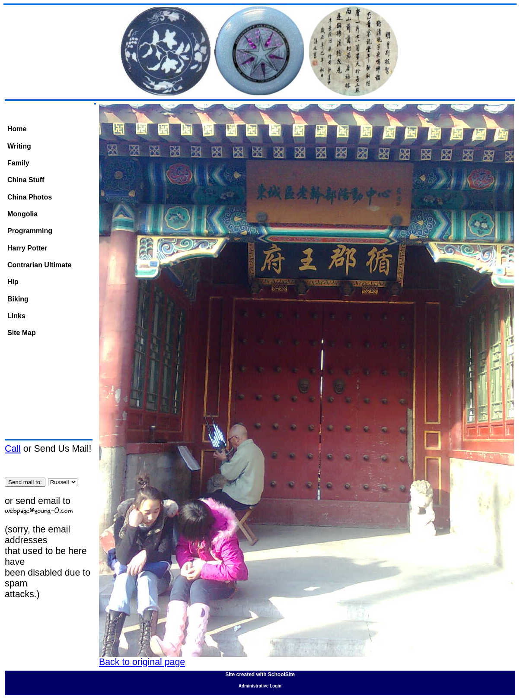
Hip (13, 281)
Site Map (21, 332)
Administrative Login (260, 686)
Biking (18, 299)
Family (18, 163)
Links (16, 316)
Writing (19, 146)
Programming (29, 230)
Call (13, 448)
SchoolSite (281, 674)
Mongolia (22, 214)
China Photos (29, 197)
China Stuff (25, 180)
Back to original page (142, 662)
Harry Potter (27, 248)
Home (16, 129)
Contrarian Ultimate (39, 265)
